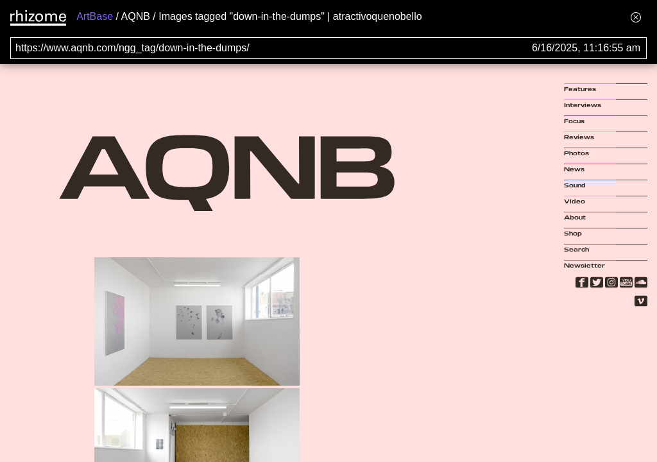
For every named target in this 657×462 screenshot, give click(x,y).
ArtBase (94, 16)
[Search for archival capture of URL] (328, 48)
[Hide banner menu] (636, 17)
